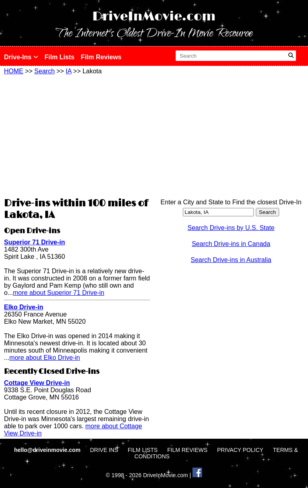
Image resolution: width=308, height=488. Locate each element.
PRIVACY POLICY (240, 450)
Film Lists (60, 57)
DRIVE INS (104, 450)
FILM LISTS (143, 450)
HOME (13, 71)
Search (44, 71)
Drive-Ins (21, 57)
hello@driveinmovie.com (48, 450)
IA (68, 71)
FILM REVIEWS (187, 450)
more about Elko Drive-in (44, 357)
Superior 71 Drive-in (34, 242)
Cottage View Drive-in (37, 382)
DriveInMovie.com (154, 16)
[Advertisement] (77, 135)
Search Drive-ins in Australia (231, 259)
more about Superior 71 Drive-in (58, 292)
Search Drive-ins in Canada (231, 243)
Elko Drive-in (23, 307)
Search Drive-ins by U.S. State (231, 227)
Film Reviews (101, 57)
